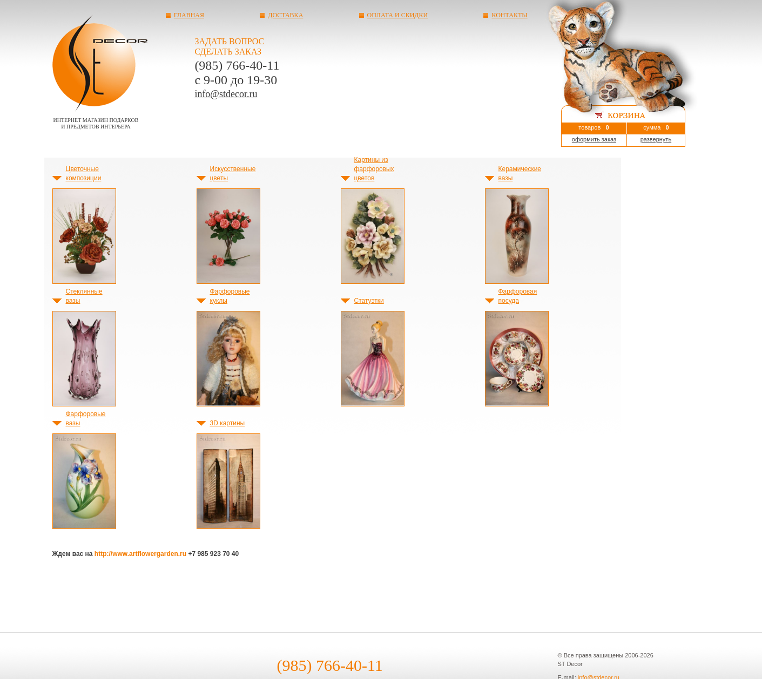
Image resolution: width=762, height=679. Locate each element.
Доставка (285, 15)
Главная (189, 15)
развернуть (655, 139)
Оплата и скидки (397, 15)
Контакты (509, 15)
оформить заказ (594, 139)
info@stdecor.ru (225, 94)
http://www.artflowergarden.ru (140, 554)
